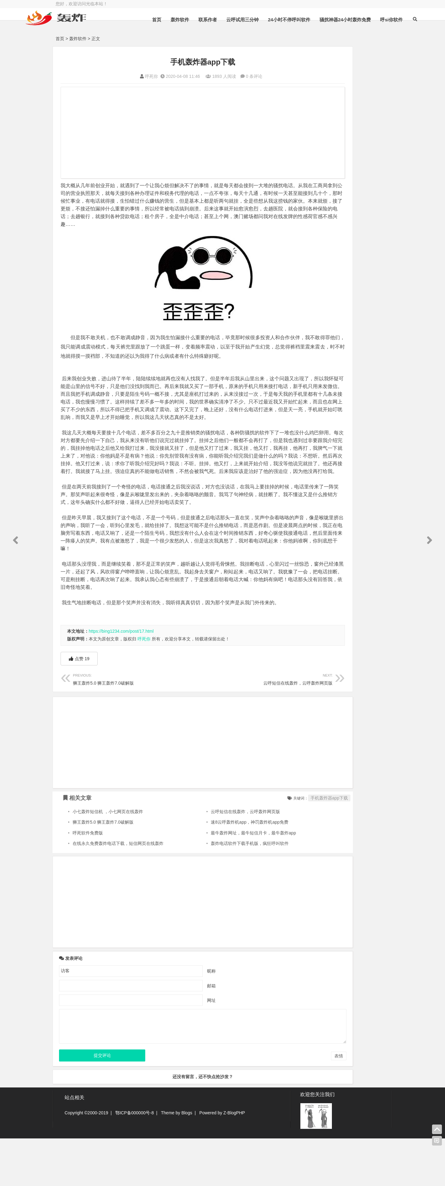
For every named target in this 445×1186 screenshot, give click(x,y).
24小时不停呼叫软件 (274, 35)
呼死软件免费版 (88, 880)
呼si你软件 (376, 35)
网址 (184, 1047)
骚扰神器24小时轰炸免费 (330, 35)
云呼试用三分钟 (227, 35)
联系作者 (193, 35)
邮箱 (184, 1033)
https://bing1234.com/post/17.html (121, 679)
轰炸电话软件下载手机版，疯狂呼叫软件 (224, 891)
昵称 (184, 1018)
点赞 (79, 706)
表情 (285, 1103)
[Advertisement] (176, 133)
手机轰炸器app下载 (276, 845)
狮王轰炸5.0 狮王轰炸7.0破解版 (124, 726)
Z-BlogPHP (234, 1160)
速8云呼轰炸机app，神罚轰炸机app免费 (224, 869)
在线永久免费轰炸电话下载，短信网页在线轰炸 (118, 891)
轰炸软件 (165, 35)
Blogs (186, 1160)
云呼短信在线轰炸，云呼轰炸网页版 (227, 726)
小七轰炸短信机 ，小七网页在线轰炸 (108, 859)
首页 (141, 35)
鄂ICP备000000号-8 (134, 1160)
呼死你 (124, 76)
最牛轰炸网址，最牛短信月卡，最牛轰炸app (227, 880)
